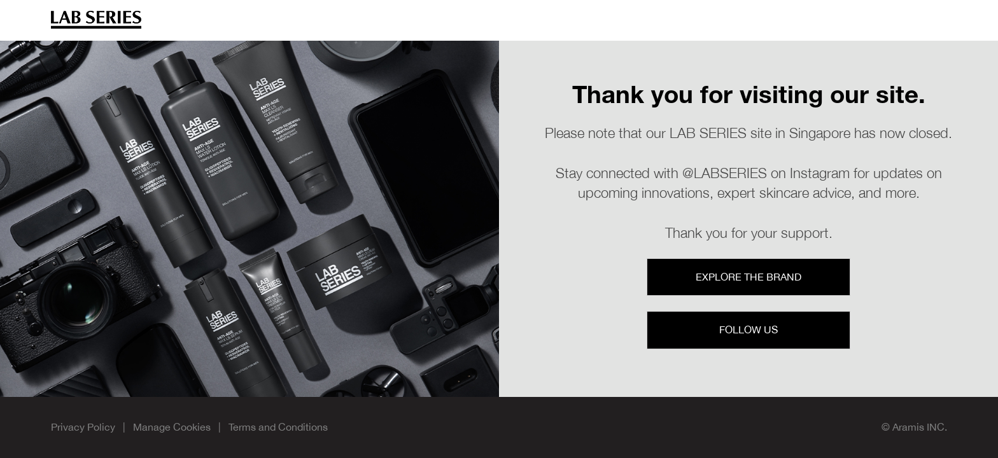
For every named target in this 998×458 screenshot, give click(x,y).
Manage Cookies (173, 427)
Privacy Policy (83, 427)
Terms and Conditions (278, 427)
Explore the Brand (748, 276)
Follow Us (748, 329)
